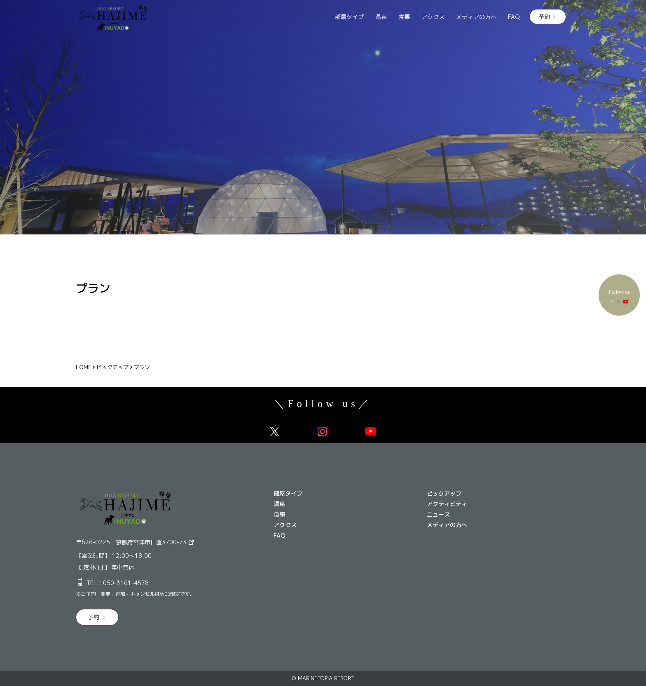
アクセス (433, 17)
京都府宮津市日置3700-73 (151, 542)
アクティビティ (447, 504)
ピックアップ (444, 493)
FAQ (514, 17)
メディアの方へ (476, 17)
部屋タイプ (349, 17)
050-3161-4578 (126, 583)
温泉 (381, 17)
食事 (404, 17)
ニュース (438, 514)
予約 (544, 17)
